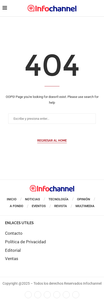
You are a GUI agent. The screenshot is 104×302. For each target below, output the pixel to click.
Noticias (32, 199)
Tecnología (58, 199)
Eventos (39, 206)
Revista (60, 206)
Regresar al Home (52, 140)
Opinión (83, 199)
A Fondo (16, 206)
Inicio (11, 199)
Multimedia (85, 206)
